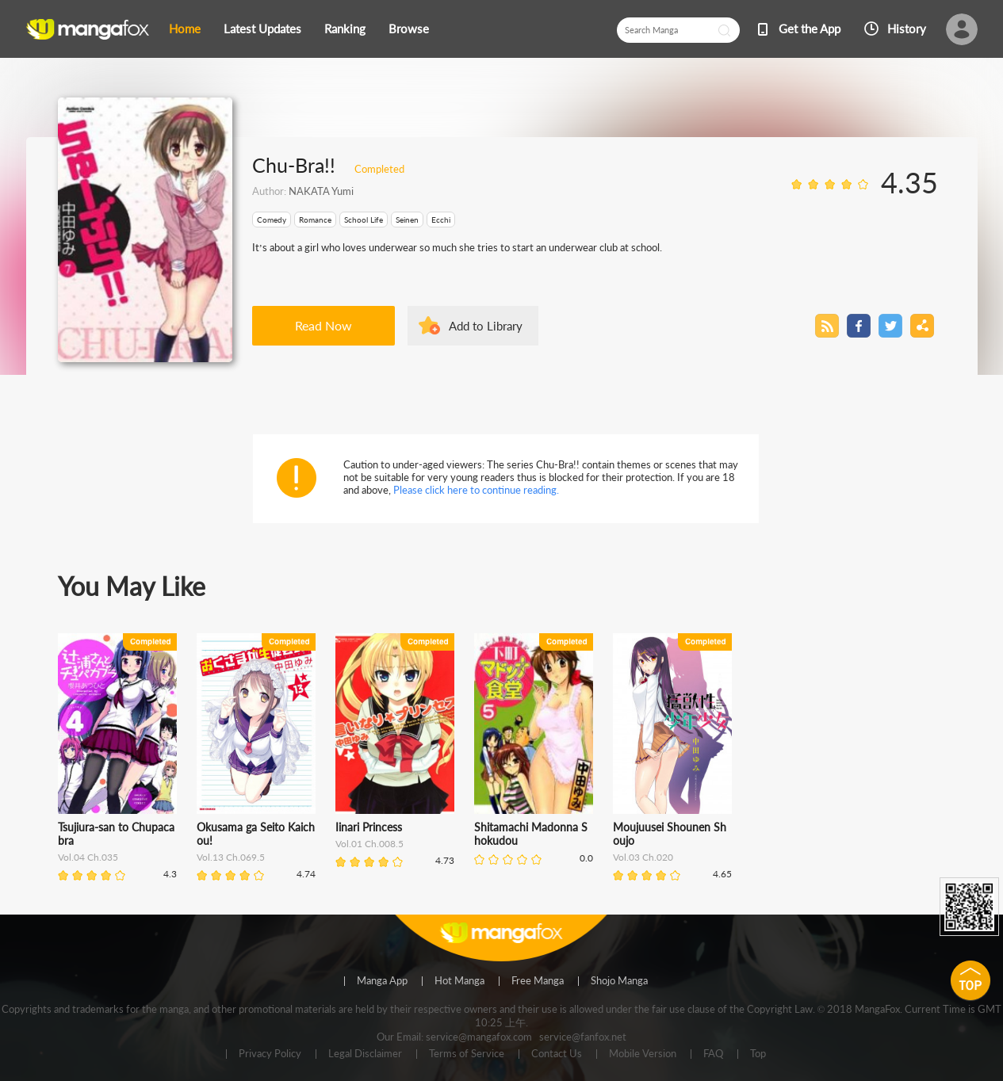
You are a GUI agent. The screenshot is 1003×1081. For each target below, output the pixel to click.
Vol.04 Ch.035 (88, 857)
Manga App (382, 981)
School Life (363, 219)
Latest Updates (262, 28)
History (906, 28)
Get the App (809, 28)
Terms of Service (466, 1054)
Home (185, 28)
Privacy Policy (270, 1054)
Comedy (271, 219)
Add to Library (486, 326)
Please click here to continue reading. (476, 489)
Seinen (407, 219)
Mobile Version (642, 1054)
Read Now (323, 325)
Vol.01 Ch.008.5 (369, 844)
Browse (409, 28)
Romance (315, 219)
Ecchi (440, 219)
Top (758, 1054)
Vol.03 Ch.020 (643, 857)
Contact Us (556, 1054)
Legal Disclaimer (365, 1054)
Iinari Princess (368, 827)
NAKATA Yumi (321, 191)
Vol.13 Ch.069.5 (231, 857)
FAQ (713, 1054)
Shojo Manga (619, 981)
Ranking (345, 28)
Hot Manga (459, 981)
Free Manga (537, 981)
